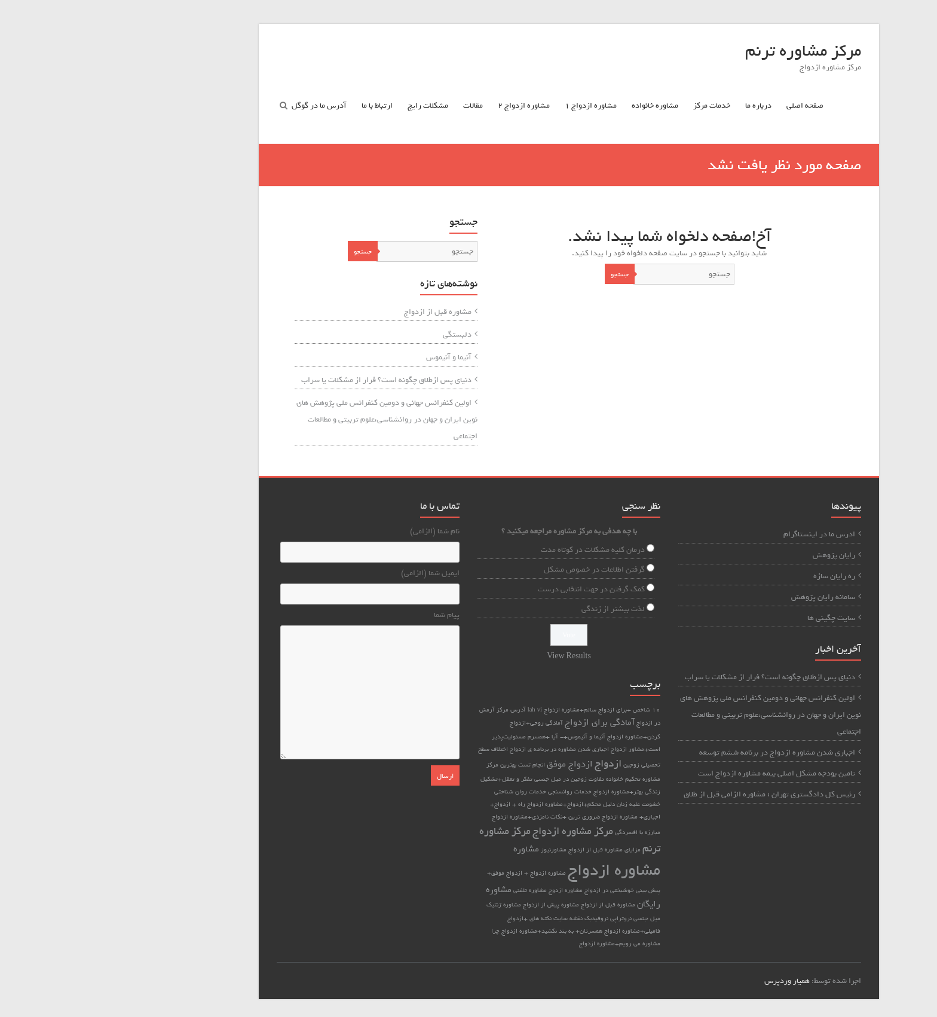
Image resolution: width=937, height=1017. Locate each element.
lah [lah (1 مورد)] (431, 709)
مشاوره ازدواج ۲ (423, 105)
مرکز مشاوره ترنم (703, 51)
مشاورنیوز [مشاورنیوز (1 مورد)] (453, 849)
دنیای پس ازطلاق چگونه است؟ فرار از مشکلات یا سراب (286, 380)
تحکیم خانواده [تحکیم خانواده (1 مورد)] (523, 779)
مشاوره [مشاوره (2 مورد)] (426, 849)
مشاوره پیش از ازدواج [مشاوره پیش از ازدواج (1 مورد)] (450, 904)
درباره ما (658, 105)
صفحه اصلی (704, 105)
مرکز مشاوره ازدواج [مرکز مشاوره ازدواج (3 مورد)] (472, 831)
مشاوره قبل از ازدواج (337, 312)
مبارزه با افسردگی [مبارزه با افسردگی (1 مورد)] (537, 832)
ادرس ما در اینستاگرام (719, 534)
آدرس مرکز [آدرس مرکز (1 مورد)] (410, 709)
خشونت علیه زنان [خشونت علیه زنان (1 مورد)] (538, 804)
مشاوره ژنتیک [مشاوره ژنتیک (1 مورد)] (403, 904)
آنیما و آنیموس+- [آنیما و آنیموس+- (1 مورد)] (482, 736)
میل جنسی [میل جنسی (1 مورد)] (546, 918)
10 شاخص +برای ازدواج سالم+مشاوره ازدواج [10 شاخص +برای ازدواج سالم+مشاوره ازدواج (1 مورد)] (501, 709)
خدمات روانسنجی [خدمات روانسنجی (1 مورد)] (469, 791)
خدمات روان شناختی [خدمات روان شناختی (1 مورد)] (420, 791)
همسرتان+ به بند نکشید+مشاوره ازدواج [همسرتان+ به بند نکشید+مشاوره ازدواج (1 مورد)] (451, 931)
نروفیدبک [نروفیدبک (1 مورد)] (496, 918)
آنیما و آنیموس (348, 357)
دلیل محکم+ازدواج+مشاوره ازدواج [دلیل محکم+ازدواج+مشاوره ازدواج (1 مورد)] (471, 804)
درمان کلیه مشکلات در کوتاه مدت (492, 549)
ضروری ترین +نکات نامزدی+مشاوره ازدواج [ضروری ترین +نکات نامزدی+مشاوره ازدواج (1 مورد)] (445, 816)
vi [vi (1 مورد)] (439, 709)
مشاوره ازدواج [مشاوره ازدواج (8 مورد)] (513, 870)
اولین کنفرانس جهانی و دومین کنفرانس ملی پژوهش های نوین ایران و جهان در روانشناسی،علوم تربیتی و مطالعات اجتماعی (286, 419)
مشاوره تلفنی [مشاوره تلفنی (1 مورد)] (429, 890)
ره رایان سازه (734, 576)
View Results (468, 656)
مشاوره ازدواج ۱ (490, 105)
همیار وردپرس (686, 981)
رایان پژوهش (733, 555)
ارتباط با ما (276, 105)
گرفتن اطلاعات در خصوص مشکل (493, 569)
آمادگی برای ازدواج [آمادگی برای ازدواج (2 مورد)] (499, 722)
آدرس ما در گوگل (218, 105)
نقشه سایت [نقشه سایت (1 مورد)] (467, 918)
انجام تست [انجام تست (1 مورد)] (431, 764)
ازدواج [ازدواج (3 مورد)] (507, 763)
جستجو (519, 274)
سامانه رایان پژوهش (723, 597)
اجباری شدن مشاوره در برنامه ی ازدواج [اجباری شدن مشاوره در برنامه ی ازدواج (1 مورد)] (459, 749)
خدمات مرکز (611, 105)
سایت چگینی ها (731, 618)
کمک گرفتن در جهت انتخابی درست (490, 589)
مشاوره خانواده (554, 105)
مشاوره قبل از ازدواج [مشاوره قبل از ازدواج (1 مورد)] (507, 904)
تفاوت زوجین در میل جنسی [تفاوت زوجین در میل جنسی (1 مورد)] (469, 779)
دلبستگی (356, 334)
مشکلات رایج (327, 105)
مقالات (372, 105)
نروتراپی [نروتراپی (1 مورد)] (520, 918)
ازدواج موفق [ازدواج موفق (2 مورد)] (469, 764)
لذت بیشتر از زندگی (512, 609)
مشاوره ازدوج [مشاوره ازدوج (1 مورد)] (465, 890)
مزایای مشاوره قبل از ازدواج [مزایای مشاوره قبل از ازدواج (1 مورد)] (504, 849)
